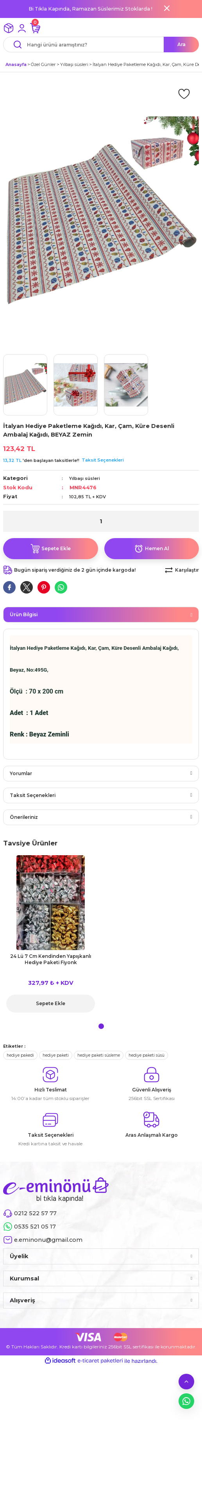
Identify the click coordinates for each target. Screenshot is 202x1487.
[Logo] (56, 1189)
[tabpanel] (50, 936)
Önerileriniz (24, 817)
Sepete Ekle (50, 1003)
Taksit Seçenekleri (103, 460)
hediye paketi (56, 1055)
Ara (181, 44)
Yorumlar (21, 773)
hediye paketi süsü (146, 1055)
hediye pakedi (20, 1055)
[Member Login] (21, 28)
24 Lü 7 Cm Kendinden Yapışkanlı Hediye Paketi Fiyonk (50, 959)
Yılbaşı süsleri (84, 478)
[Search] (101, 44)
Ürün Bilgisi (24, 614)
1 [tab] (101, 1026)
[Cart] (35, 28)
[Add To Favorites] (184, 93)
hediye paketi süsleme (98, 1055)
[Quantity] (101, 521)
